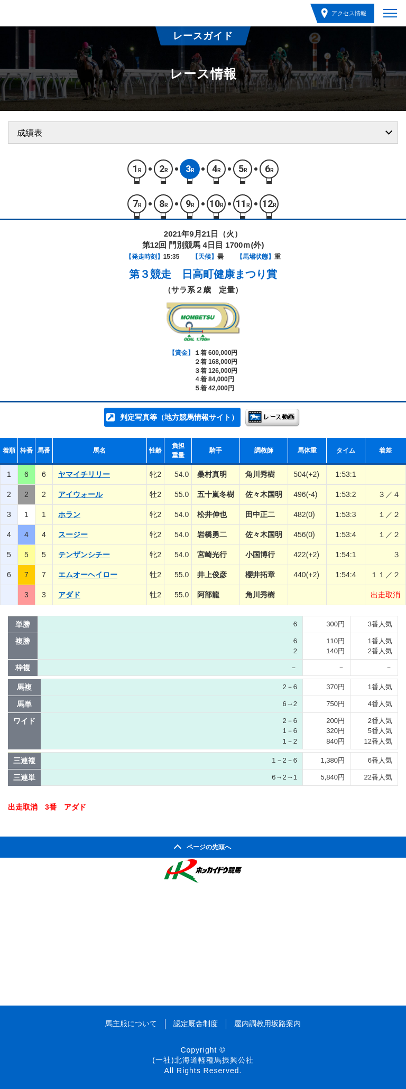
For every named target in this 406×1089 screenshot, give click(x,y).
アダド (69, 594)
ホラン (69, 514)
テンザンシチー (84, 554)
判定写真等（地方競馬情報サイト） (179, 417)
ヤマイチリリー (84, 474)
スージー (73, 534)
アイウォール (80, 494)
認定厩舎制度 (195, 1023)
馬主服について (131, 1023)
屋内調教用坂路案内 (267, 1023)
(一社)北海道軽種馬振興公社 (202, 1060)
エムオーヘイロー (87, 574)
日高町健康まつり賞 (229, 274)
